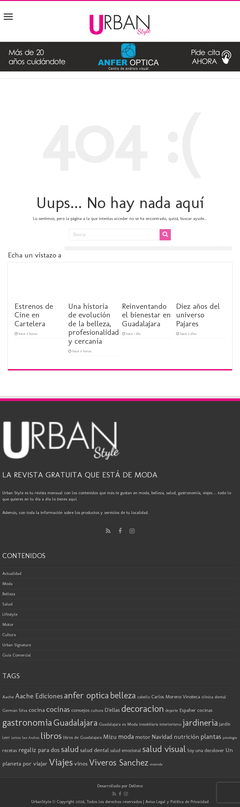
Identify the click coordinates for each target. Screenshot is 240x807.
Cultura (9, 634)
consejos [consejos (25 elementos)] (80, 710)
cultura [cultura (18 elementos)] (97, 710)
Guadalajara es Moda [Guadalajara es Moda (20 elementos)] (118, 724)
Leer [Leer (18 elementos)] (6, 737)
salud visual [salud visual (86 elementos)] (164, 748)
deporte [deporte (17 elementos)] (171, 710)
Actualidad (11, 573)
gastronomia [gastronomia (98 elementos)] (27, 722)
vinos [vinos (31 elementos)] (81, 763)
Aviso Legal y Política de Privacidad (177, 801)
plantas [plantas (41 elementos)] (210, 736)
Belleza (8, 593)
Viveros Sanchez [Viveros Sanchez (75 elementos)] (118, 762)
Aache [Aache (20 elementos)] (8, 696)
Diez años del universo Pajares (198, 314)
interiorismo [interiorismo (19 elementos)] (170, 724)
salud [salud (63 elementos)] (70, 749)
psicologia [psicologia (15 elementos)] (230, 738)
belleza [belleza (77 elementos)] (123, 695)
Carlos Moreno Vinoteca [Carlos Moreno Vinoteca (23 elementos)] (175, 697)
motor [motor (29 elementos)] (142, 737)
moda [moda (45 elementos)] (126, 736)
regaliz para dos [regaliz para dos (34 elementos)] (39, 750)
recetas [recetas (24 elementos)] (9, 750)
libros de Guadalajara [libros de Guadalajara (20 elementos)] (82, 737)
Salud (7, 604)
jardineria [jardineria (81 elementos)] (200, 722)
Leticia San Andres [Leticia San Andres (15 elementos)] (25, 738)
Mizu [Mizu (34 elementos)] (110, 736)
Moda (7, 583)
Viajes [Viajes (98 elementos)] (61, 762)
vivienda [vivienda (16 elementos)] (156, 764)
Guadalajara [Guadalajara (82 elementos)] (75, 722)
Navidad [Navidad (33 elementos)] (162, 736)
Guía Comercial (16, 655)
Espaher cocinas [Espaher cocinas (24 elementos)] (196, 710)
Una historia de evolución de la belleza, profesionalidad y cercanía (93, 323)
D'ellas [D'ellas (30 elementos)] (112, 710)
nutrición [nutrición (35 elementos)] (186, 736)
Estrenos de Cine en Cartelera (34, 314)
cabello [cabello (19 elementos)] (143, 696)
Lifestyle (9, 614)
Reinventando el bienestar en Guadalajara (146, 314)
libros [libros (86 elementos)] (51, 735)
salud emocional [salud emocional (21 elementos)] (125, 750)
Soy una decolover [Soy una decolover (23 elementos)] (205, 750)
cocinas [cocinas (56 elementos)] (58, 709)
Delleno (136, 785)
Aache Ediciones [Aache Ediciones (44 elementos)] (39, 696)
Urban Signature (16, 644)
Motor (8, 624)
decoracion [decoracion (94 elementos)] (142, 708)
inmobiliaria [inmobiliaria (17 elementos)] (148, 724)
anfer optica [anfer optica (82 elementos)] (86, 695)
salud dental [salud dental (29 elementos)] (94, 750)
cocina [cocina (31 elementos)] (37, 709)
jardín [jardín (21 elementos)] (224, 724)
